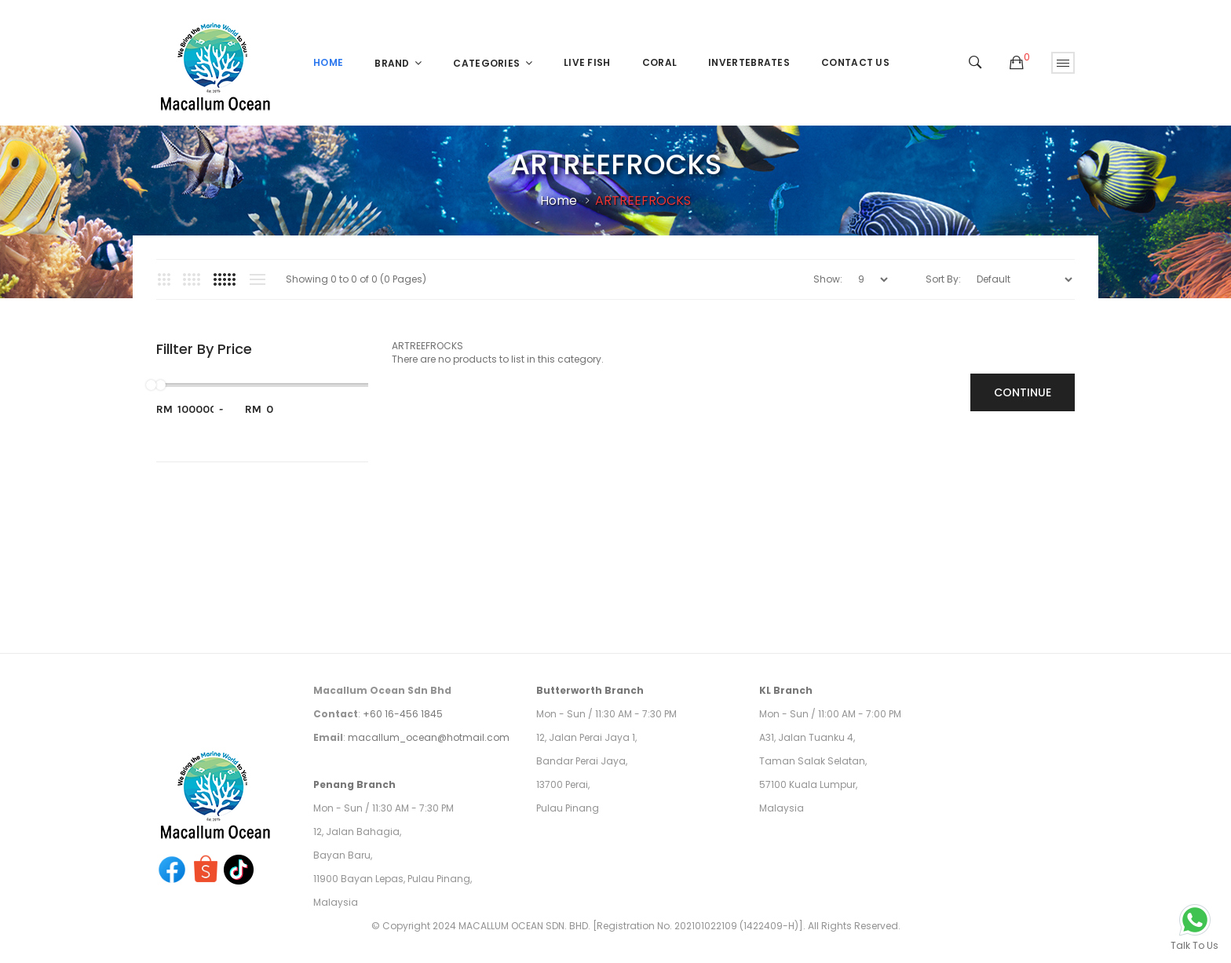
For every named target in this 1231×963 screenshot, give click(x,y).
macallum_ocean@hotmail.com (429, 737)
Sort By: (943, 279)
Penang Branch (354, 784)
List (257, 279)
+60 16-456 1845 (403, 713)
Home (558, 201)
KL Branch (786, 690)
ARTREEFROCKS (643, 201)
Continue (1022, 392)
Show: (827, 279)
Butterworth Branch (590, 690)
